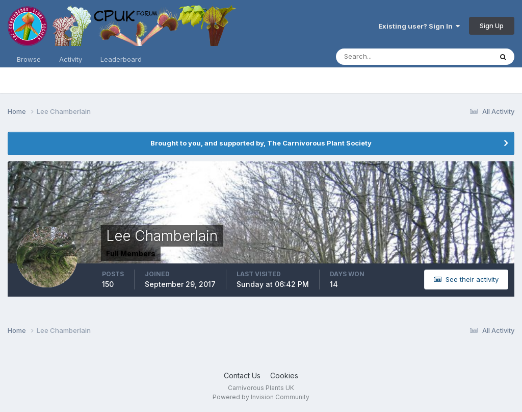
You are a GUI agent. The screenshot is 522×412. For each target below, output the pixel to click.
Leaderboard (121, 59)
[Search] (381, 57)
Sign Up (492, 25)
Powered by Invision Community (261, 397)
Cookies (284, 375)
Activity (70, 59)
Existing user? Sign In (419, 26)
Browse (29, 59)
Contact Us (242, 375)
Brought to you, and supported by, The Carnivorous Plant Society (261, 143)
